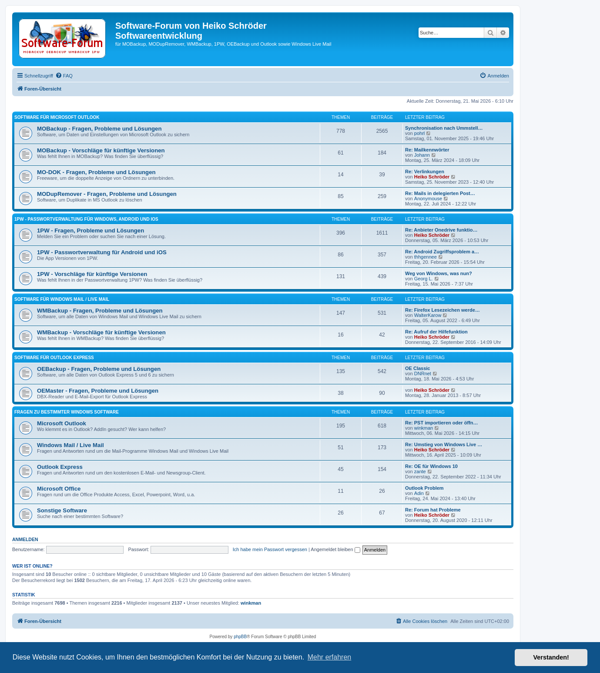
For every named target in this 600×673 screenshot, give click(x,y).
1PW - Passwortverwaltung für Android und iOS (102, 252)
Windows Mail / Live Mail (70, 445)
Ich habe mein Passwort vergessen (270, 549)
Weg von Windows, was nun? (438, 273)
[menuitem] (64, 76)
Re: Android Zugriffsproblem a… (442, 251)
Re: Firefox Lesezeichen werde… (442, 310)
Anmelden (25, 539)
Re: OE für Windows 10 (431, 466)
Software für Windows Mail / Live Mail (61, 299)
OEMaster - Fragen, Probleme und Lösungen (97, 390)
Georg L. (423, 278)
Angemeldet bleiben (335, 549)
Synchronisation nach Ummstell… (444, 128)
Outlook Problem (424, 488)
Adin (419, 493)
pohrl (419, 133)
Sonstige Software (62, 510)
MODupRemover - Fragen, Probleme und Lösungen (107, 194)
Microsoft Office (58, 488)
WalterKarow (428, 315)
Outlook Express (60, 467)
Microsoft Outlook (61, 423)
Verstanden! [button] (551, 657)
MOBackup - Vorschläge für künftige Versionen (101, 150)
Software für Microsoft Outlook (57, 117)
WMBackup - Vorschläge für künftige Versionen (101, 332)
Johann (422, 155)
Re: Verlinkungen (424, 171)
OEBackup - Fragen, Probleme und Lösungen (99, 369)
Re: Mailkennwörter (427, 149)
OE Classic (417, 368)
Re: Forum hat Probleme (433, 509)
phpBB (240, 636)
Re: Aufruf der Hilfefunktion (436, 331)
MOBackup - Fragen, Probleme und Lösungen (99, 128)
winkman (423, 428)
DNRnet (422, 373)
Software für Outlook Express (54, 357)
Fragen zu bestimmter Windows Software (66, 412)
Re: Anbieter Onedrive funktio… (441, 229)
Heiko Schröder (431, 176)
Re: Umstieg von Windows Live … (443, 444)
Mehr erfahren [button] (330, 657)
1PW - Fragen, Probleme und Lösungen (90, 230)
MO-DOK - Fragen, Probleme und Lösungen (96, 172)
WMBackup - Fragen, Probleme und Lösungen (100, 310)
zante (420, 471)
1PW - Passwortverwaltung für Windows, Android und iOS (86, 219)
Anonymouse (428, 198)
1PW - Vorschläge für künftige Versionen (92, 274)
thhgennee (425, 256)
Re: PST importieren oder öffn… (441, 422)
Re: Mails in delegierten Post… (440, 193)
